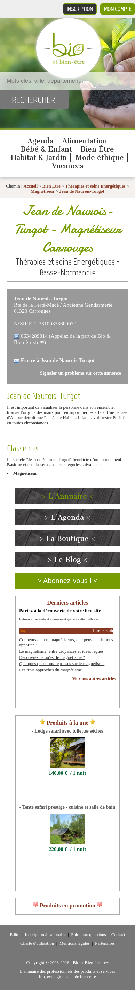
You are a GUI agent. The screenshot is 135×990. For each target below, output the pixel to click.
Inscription (80, 9)
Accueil (31, 186)
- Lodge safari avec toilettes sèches (67, 731)
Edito (14, 934)
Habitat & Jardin (39, 157)
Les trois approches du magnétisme (50, 669)
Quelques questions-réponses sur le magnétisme (61, 663)
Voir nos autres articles (94, 678)
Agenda (40, 141)
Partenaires (105, 943)
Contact (118, 934)
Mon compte (117, 9)
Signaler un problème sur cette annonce (80, 373)
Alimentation (84, 141)
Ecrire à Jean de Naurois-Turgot (58, 360)
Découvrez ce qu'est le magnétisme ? (52, 657)
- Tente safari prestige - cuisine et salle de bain (67, 807)
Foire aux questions (88, 934)
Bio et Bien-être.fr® (91, 962)
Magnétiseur (43, 191)
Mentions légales (74, 943)
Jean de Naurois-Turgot (81, 191)
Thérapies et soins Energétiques (95, 186)
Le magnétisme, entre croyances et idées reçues (61, 651)
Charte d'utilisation (37, 943)
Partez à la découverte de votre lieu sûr (60, 611)
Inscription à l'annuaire (45, 934)
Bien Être (97, 149)
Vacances (68, 166)
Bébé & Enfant (46, 149)
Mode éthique (100, 157)
